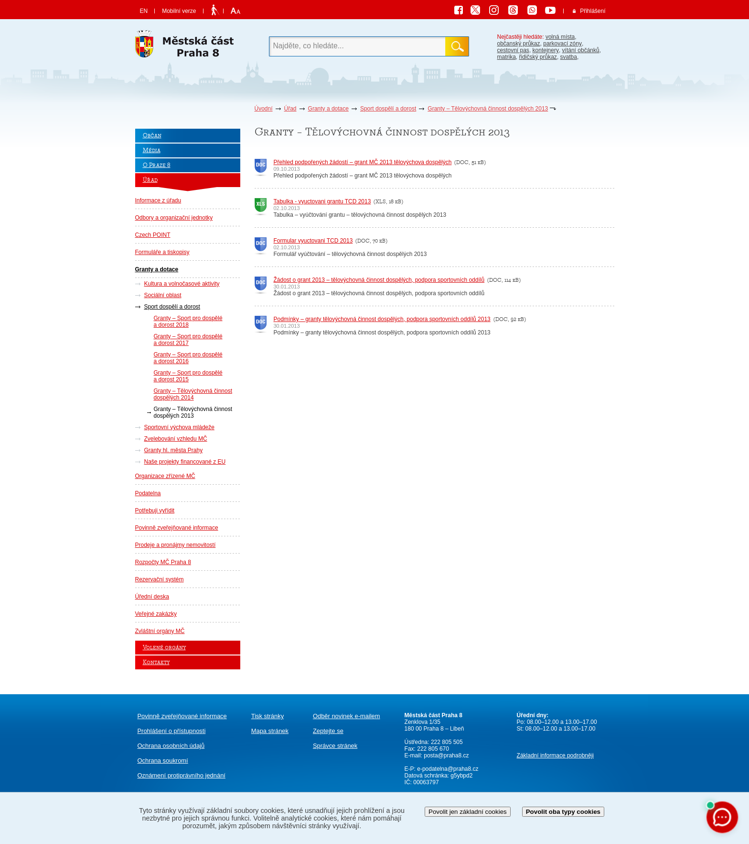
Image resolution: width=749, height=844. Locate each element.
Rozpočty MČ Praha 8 (163, 562)
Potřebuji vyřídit (155, 510)
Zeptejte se (328, 730)
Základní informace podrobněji (555, 755)
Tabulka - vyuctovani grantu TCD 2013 (322, 201)
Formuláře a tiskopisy (162, 252)
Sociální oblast (163, 295)
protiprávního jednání (181, 775)
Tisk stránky (267, 716)
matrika (506, 57)
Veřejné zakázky (156, 614)
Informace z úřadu (158, 200)
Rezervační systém (159, 579)
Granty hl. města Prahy (173, 450)
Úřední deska (152, 596)
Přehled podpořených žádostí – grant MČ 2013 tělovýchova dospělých (363, 162)
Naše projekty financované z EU (185, 461)
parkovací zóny (562, 43)
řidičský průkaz (538, 57)
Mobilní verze (179, 11)
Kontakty (156, 662)
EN (144, 11)
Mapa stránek (270, 730)
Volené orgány (164, 647)
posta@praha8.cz (446, 755)
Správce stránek (335, 745)
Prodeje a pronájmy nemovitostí (175, 545)
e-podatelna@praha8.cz (447, 769)
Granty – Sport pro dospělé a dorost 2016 (188, 358)
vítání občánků (580, 50)
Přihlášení (592, 11)
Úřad (290, 108)
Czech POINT (153, 235)
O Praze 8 (157, 165)
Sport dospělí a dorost (388, 108)
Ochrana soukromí (163, 760)
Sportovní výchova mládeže (179, 427)
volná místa (560, 36)
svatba (568, 57)
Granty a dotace (328, 108)
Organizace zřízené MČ (165, 476)
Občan (152, 136)
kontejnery (546, 50)
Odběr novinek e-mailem (346, 716)
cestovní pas (513, 50)
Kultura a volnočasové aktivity (182, 283)
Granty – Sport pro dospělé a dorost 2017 (188, 339)
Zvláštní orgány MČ (160, 631)
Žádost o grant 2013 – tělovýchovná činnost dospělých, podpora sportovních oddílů (379, 280)
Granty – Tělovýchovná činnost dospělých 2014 (193, 394)
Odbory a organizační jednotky (174, 217)
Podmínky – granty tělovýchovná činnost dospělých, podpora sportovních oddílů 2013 (382, 319)
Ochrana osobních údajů (171, 745)
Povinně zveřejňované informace (176, 527)
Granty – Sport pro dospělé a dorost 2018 (188, 321)
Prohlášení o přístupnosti (172, 730)
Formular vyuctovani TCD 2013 (313, 240)
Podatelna (148, 493)
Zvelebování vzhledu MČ (175, 438)
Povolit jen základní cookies (467, 811)
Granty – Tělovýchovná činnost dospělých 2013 (488, 108)
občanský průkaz (518, 43)
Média (151, 150)
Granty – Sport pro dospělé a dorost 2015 (188, 376)
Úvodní (264, 108)
